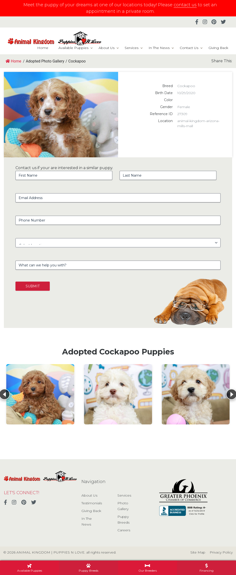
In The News (159, 48)
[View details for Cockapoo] (40, 394)
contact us (185, 4)
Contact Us (189, 48)
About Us (106, 48)
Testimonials (91, 503)
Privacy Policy (221, 552)
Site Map (197, 552)
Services (131, 48)
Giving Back (218, 48)
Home (42, 48)
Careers (123, 530)
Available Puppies (73, 48)
